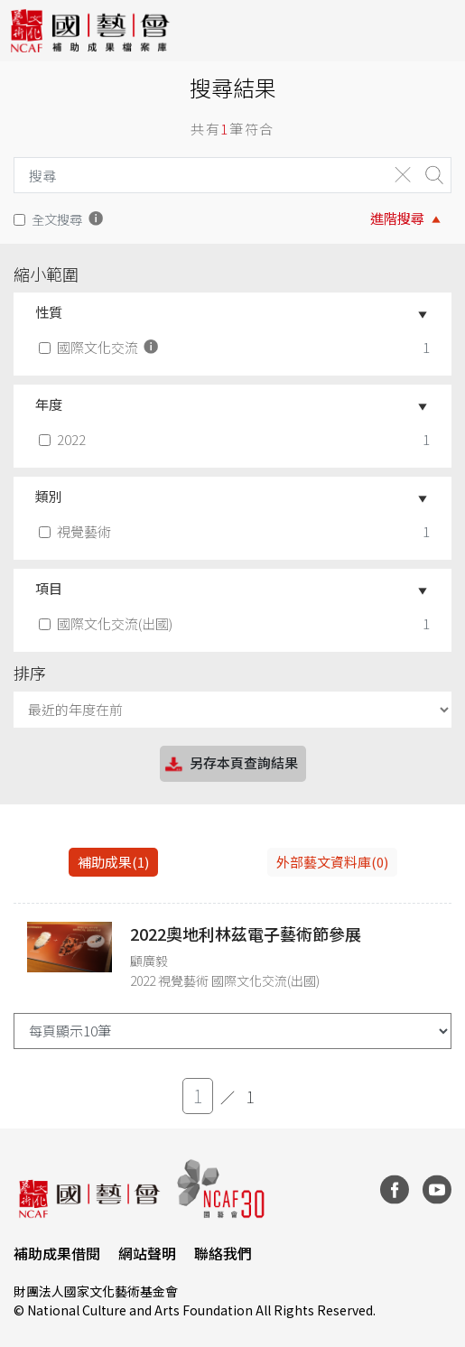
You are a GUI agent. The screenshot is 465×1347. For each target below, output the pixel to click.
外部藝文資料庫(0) (332, 861)
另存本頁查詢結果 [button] (230, 764)
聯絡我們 (223, 1253)
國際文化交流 (100, 347)
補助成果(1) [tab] (113, 861)
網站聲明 (147, 1253)
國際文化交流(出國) (107, 623)
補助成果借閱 (57, 1253)
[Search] (196, 175)
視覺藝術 (76, 531)
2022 (64, 439)
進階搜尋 (397, 218)
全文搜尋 (57, 218)
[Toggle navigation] (438, 30)
